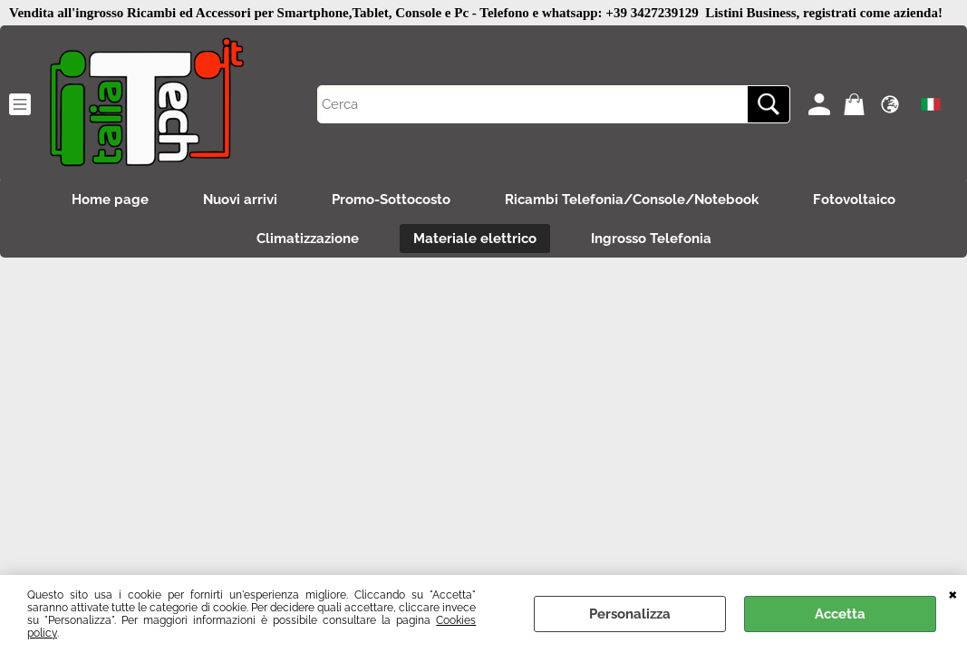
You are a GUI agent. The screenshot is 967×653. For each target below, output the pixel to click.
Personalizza (630, 614)
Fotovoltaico (854, 199)
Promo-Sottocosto (391, 199)
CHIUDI (953, 593)
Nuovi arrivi (240, 199)
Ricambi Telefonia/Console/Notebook (632, 199)
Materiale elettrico (475, 238)
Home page (110, 199)
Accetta (840, 614)
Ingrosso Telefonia (651, 238)
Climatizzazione (307, 238)
